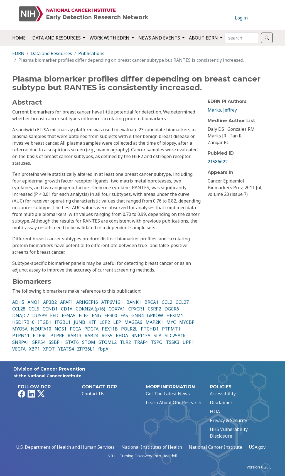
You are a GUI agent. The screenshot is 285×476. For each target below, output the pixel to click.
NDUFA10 (41, 329)
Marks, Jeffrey (222, 110)
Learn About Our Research (173, 402)
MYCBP (187, 322)
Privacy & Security (228, 420)
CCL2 (167, 302)
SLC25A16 (175, 335)
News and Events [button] (159, 38)
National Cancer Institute (215, 447)
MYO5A (20, 329)
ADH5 (18, 302)
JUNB (79, 322)
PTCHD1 (150, 329)
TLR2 (125, 342)
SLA (157, 335)
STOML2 (108, 342)
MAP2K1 (154, 322)
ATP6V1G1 (112, 302)
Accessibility (223, 394)
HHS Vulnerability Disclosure (229, 432)
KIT (92, 322)
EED (54, 315)
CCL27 (182, 302)
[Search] (242, 38)
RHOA (122, 335)
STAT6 (72, 342)
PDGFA (91, 329)
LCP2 (104, 322)
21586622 (218, 162)
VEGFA (19, 349)
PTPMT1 (171, 329)
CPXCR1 (136, 309)
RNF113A (140, 335)
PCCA (75, 329)
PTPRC (40, 335)
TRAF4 (141, 342)
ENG (96, 315)
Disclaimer (221, 402)
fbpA (103, 349)
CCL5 (34, 309)
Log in (241, 18)
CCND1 (50, 309)
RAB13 (74, 335)
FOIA (215, 411)
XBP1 (34, 349)
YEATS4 (66, 349)
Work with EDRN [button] (110, 38)
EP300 (110, 315)
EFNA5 (68, 315)
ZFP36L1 (86, 349)
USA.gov (257, 447)
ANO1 (34, 302)
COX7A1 (117, 309)
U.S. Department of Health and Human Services (65, 447)
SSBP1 (55, 342)
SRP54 (38, 342)
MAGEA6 (133, 322)
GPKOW (155, 315)
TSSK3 (172, 342)
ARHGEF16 (87, 302)
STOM (88, 342)
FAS (124, 315)
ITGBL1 (62, 322)
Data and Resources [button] (57, 38)
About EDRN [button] (204, 38)
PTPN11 (21, 335)
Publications (91, 53)
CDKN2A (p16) (90, 309)
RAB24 (91, 335)
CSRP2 (154, 309)
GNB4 (137, 315)
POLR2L (129, 329)
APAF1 (66, 302)
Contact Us (93, 394)
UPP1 (188, 342)
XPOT (49, 349)
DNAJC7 (20, 315)
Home (19, 38)
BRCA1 (151, 302)
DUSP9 (39, 315)
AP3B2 (50, 302)
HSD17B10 (23, 322)
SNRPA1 (20, 342)
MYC (171, 322)
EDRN (18, 53)
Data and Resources (51, 53)
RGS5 (107, 335)
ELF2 (84, 315)
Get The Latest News (168, 394)
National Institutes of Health (151, 447)
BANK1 (133, 302)
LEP (117, 322)
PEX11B (110, 329)
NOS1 (61, 329)
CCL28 (18, 309)
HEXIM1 (174, 315)
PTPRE (57, 335)
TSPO (157, 342)
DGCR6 (171, 309)
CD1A (66, 309)
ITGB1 (44, 322)
